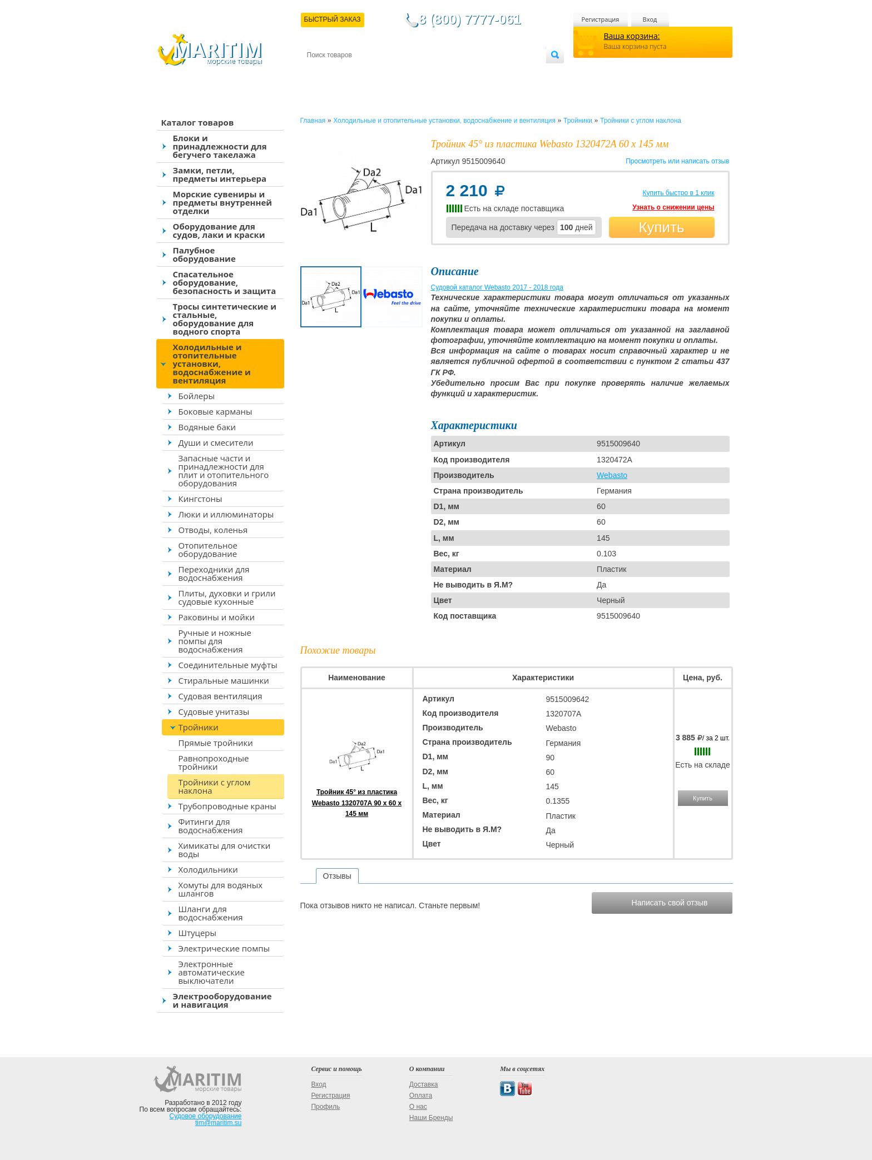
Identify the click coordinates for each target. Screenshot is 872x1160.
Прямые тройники (216, 742)
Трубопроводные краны (227, 805)
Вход (650, 19)
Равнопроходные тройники (214, 762)
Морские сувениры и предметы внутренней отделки (222, 202)
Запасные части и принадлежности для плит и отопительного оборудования (224, 470)
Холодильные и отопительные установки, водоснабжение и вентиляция (212, 363)
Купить (661, 227)
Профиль (325, 1107)
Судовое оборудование (206, 1116)
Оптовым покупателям (511, 73)
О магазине (440, 73)
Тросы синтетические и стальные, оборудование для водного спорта (225, 319)
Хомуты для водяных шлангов (221, 889)
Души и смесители (216, 442)
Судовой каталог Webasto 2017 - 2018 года (497, 287)
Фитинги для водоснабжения (211, 825)
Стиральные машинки (224, 680)
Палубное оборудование (204, 254)
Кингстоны (200, 498)
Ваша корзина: (632, 36)
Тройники (199, 727)
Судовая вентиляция (220, 695)
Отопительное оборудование (208, 549)
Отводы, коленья (213, 529)
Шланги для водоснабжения (211, 913)
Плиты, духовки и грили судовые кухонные (227, 597)
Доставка (361, 73)
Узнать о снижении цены (673, 207)
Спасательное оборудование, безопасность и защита (224, 282)
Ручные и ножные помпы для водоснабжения (215, 641)
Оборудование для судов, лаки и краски (219, 230)
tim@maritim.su (218, 1123)
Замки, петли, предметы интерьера (220, 174)
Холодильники (208, 869)
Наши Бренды (431, 1118)
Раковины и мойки (217, 617)
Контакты (320, 73)
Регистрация (601, 19)
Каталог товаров (197, 122)
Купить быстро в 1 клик (678, 193)
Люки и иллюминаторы (226, 514)
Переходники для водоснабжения (214, 573)
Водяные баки (207, 426)
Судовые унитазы (214, 711)
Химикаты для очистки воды (225, 849)
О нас (418, 1107)
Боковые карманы (215, 411)
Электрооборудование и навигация (222, 1000)
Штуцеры (198, 932)
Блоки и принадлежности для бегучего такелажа (220, 146)
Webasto (612, 475)
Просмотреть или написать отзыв (677, 161)
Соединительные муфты (228, 664)
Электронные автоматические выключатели (212, 972)
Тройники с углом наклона (215, 786)
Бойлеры (197, 395)
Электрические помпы (224, 948)
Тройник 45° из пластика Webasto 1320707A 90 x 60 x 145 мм (357, 802)
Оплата (398, 73)
